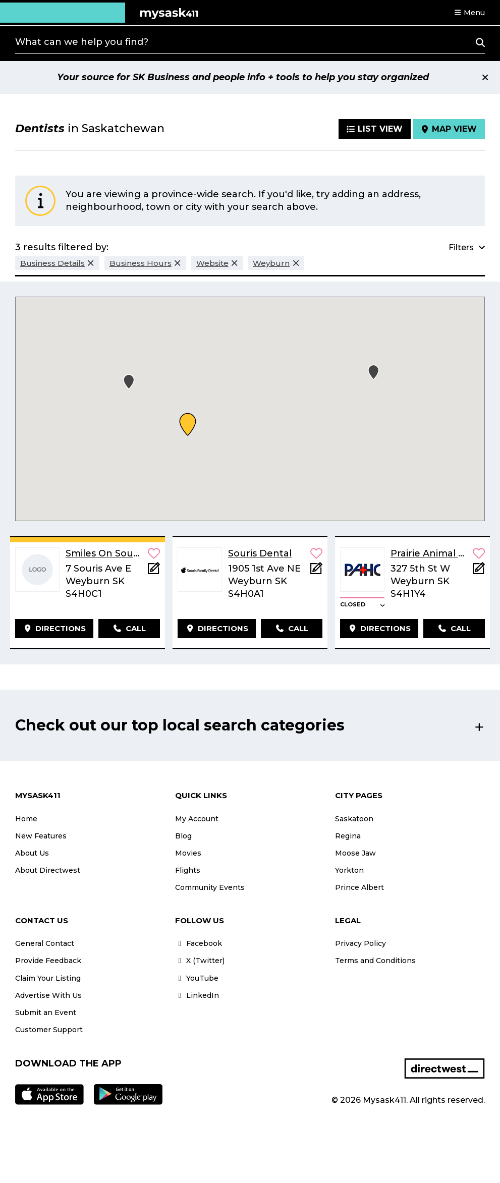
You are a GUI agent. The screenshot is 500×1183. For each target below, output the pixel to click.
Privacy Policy (360, 943)
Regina (348, 835)
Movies (188, 853)
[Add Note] (154, 571)
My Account (196, 818)
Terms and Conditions (375, 960)
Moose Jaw (355, 853)
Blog (183, 835)
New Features (41, 835)
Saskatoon (354, 818)
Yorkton (349, 870)
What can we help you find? (81, 41)
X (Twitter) (200, 960)
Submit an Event (45, 1012)
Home (26, 818)
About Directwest (47, 870)
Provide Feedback (48, 960)
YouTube (196, 978)
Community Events (210, 887)
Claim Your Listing (48, 978)
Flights (187, 870)
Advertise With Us (48, 995)
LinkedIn (197, 995)
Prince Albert (359, 887)
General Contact (44, 943)
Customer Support (49, 1029)
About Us (32, 853)
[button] (469, 12)
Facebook (198, 943)
